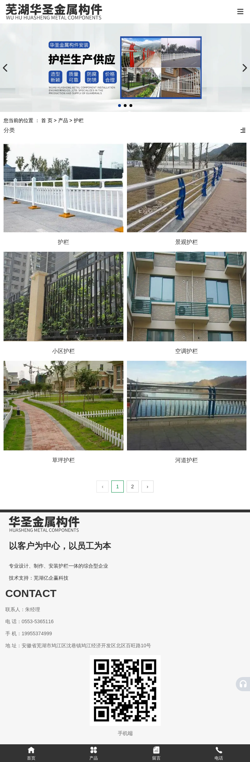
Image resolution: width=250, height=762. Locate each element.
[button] (119, 105)
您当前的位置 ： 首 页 (29, 120)
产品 (63, 120)
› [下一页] (147, 486)
